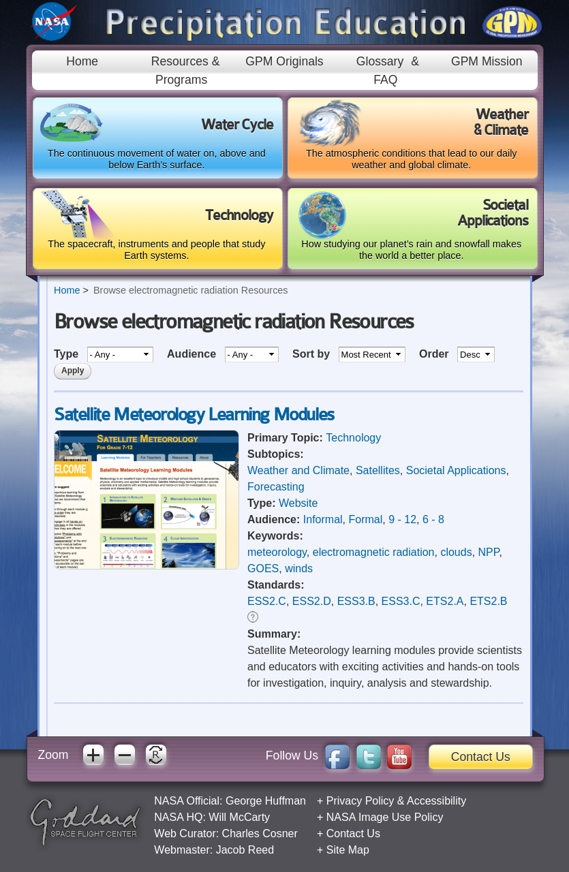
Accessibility (436, 801)
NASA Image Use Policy (385, 817)
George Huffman (266, 801)
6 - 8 (433, 519)
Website (298, 503)
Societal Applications (456, 470)
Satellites (378, 470)
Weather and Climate (298, 470)
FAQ (385, 80)
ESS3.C (401, 601)
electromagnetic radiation (374, 552)
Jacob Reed (245, 850)
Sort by (312, 354)
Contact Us (480, 757)
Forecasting (276, 487)
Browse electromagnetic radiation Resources (190, 290)
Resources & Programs (185, 70)
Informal (323, 519)
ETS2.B (488, 601)
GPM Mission (487, 61)
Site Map (347, 850)
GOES (263, 568)
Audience (193, 354)
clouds (456, 552)
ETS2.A (444, 601)
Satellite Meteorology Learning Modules (194, 414)
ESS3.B (356, 601)
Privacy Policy (360, 801)
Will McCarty (239, 817)
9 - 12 (402, 519)
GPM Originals (284, 61)
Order (435, 354)
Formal (365, 519)
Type (68, 354)
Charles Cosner (260, 833)
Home (82, 61)
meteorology (277, 552)
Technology (353, 437)
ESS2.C (266, 601)
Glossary (379, 61)
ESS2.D (311, 601)
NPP (488, 552)
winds (299, 568)
